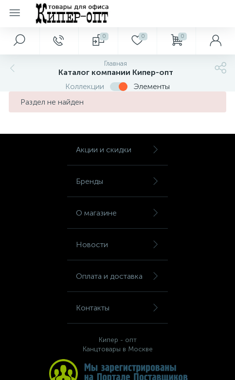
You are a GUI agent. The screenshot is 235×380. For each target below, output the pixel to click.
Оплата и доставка (117, 276)
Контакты (117, 307)
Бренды (117, 181)
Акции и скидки (117, 149)
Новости (117, 244)
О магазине (117, 212)
